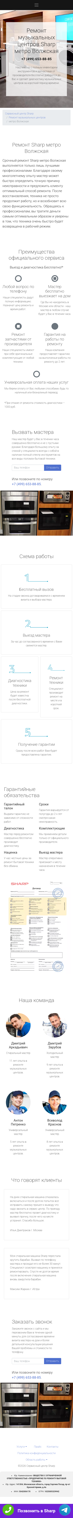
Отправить (52, 467)
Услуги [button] (21, 1446)
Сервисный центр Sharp (19, 113)
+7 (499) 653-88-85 (36, 59)
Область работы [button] (35, 1459)
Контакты (52, 1446)
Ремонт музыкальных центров (27, 117)
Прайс (38, 1446)
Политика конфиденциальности (36, 1453)
